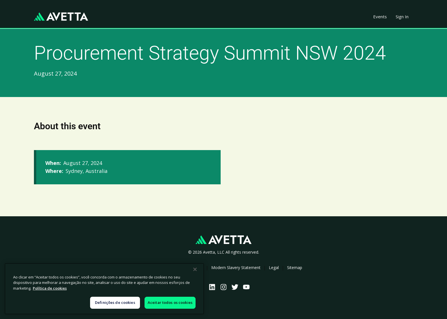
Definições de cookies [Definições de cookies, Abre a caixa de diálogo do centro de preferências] (115, 302)
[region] (104, 288)
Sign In (402, 16)
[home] (61, 16)
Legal (274, 267)
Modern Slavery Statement (236, 267)
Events (380, 16)
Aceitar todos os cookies (170, 302)
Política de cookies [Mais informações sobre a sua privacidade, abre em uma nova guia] (50, 288)
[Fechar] (195, 269)
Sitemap (294, 267)
